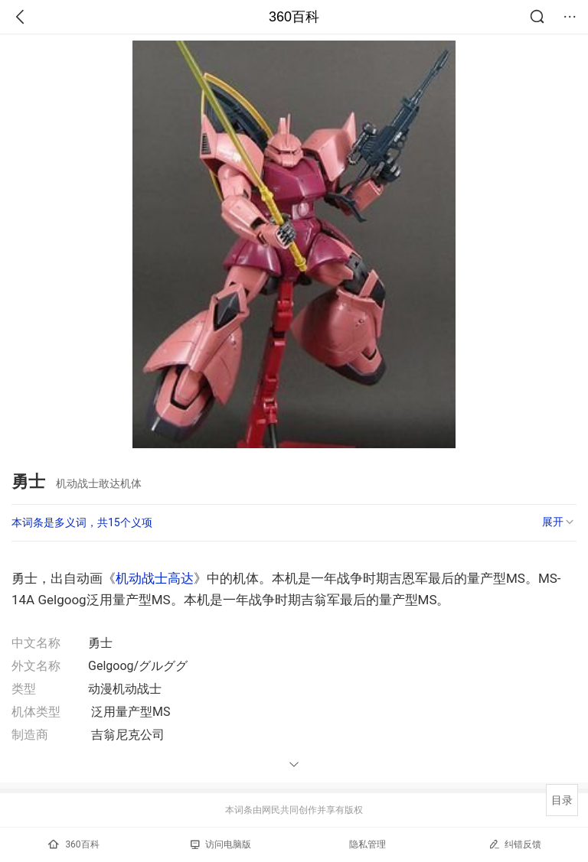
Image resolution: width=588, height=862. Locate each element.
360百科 (294, 16)
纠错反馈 (514, 844)
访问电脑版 (221, 844)
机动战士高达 (155, 578)
